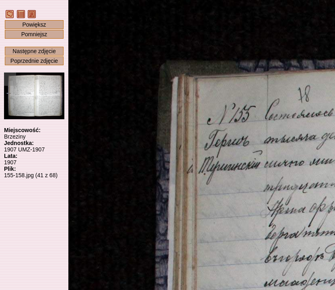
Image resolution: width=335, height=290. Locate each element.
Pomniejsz (34, 34)
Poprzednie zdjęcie (34, 61)
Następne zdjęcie (33, 51)
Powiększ (34, 24)
